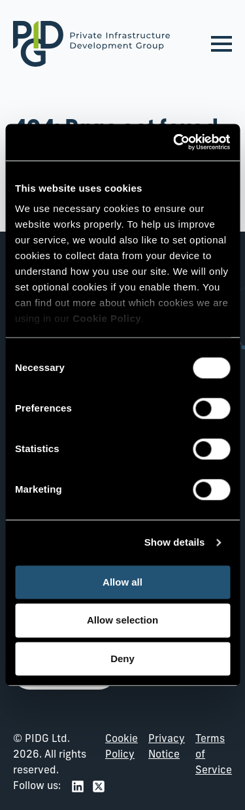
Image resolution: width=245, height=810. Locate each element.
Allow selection (122, 620)
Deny (122, 658)
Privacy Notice (166, 747)
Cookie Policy (121, 747)
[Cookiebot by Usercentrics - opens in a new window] (174, 141)
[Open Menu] (221, 43)
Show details (174, 542)
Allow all (122, 582)
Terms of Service (213, 755)
